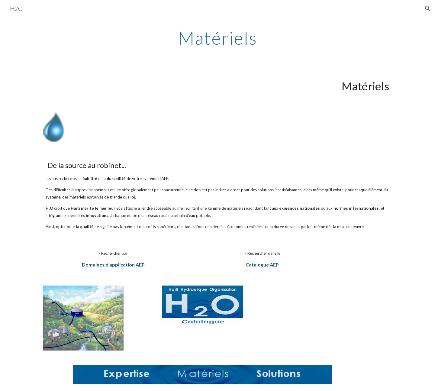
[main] (217, 37)
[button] (427, 8)
